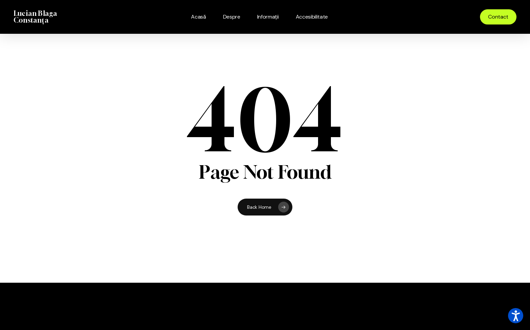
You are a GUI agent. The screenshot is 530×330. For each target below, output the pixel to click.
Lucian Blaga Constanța (35, 17)
